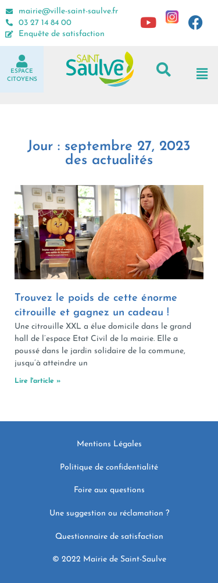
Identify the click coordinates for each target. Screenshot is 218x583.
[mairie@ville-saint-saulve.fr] (9, 11)
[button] (163, 69)
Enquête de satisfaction (62, 34)
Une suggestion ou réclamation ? (109, 513)
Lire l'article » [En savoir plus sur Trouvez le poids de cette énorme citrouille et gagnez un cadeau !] (37, 381)
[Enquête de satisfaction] (9, 34)
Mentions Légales (109, 444)
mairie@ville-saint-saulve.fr (68, 11)
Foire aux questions (109, 490)
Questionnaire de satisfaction (109, 536)
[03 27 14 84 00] (9, 22)
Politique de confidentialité (109, 467)
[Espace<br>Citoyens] (22, 61)
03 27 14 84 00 (45, 23)
